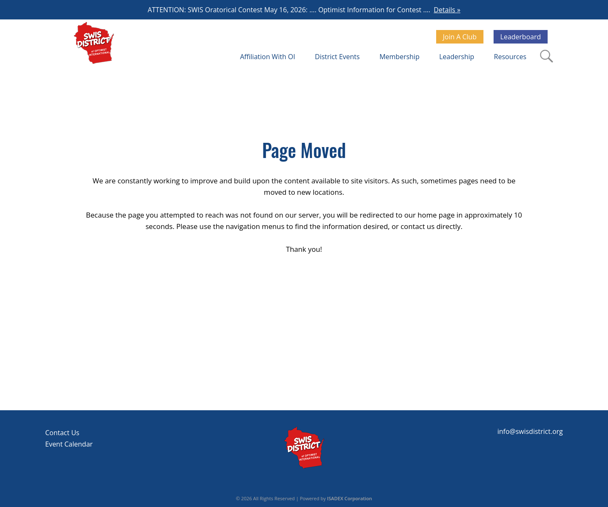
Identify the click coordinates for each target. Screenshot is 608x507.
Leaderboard (520, 36)
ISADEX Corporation (349, 498)
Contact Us (62, 432)
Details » (447, 9)
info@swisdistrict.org (530, 431)
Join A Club (460, 36)
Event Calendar (69, 444)
